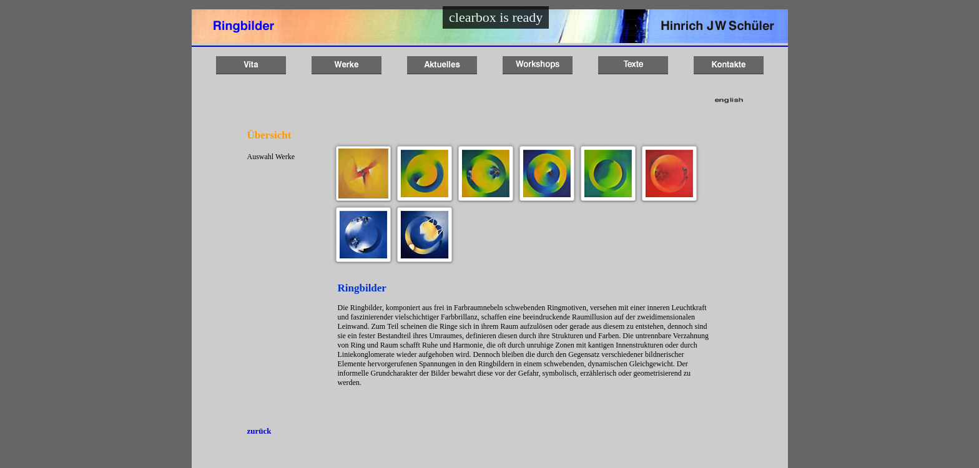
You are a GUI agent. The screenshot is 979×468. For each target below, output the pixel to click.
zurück (259, 431)
